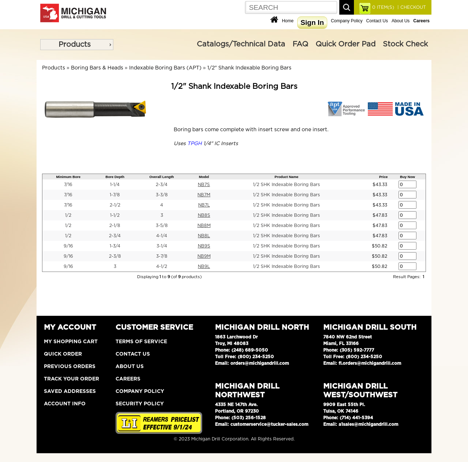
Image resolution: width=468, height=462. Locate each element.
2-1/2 (115, 205)
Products (74, 44)
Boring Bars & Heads (97, 68)
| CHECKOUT (411, 7)
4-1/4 (161, 236)
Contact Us (377, 20)
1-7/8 (115, 195)
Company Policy (347, 20)
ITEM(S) (383, 7)
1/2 (68, 215)
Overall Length (162, 177)
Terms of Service (141, 341)
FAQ (300, 44)
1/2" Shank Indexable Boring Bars (249, 68)
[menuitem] (77, 44)
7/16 (68, 184)
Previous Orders (69, 366)
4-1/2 (161, 266)
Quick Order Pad (345, 44)
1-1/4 (115, 184)
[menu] (76, 44)
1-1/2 (115, 215)
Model (204, 177)
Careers (128, 379)
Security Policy (140, 403)
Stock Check (405, 44)
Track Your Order (71, 379)
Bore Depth (114, 177)
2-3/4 (161, 184)
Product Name (286, 177)
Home (288, 20)
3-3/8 (162, 195)
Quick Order (63, 354)
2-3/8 (115, 256)
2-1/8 (114, 225)
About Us (401, 20)
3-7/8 (161, 256)
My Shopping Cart (71, 341)
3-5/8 (162, 225)
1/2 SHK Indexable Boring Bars (286, 184)
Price (383, 177)
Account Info (65, 403)
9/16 (68, 246)
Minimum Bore (68, 177)
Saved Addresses (70, 391)
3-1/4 (161, 246)
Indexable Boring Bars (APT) (165, 68)
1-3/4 (115, 246)
